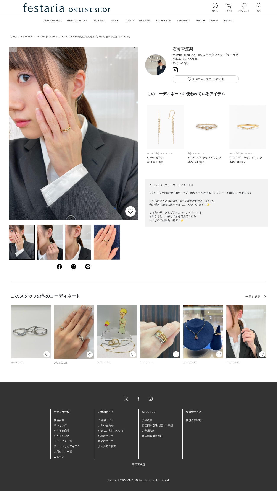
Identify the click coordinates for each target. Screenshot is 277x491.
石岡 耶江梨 (183, 48)
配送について (106, 435)
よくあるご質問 (107, 446)
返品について (106, 441)
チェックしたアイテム (67, 446)
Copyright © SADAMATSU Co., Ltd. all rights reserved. (138, 479)
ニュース (59, 456)
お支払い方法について (111, 430)
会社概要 (147, 420)
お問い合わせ (106, 425)
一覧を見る (253, 296)
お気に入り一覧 (63, 451)
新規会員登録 (193, 420)
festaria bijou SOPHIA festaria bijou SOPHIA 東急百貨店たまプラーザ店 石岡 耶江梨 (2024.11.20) (83, 36)
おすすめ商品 (61, 430)
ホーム (14, 36)
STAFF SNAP (27, 36)
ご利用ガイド (106, 420)
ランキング (60, 425)
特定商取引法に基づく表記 (157, 425)
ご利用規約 (148, 430)
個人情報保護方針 (152, 435)
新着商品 (59, 420)
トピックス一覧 (63, 441)
